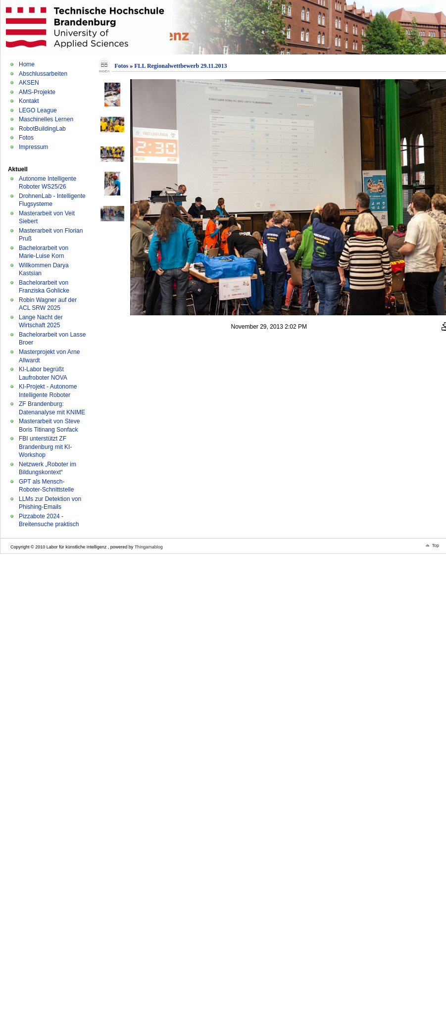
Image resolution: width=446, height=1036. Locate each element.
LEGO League (38, 110)
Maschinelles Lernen (46, 119)
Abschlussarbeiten (43, 73)
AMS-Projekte (37, 92)
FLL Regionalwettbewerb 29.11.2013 (180, 65)
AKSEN (29, 82)
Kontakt (29, 101)
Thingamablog (149, 546)
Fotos (26, 137)
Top (435, 545)
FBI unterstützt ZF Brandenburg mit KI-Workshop (45, 446)
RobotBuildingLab (42, 128)
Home (27, 64)
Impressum (33, 147)
